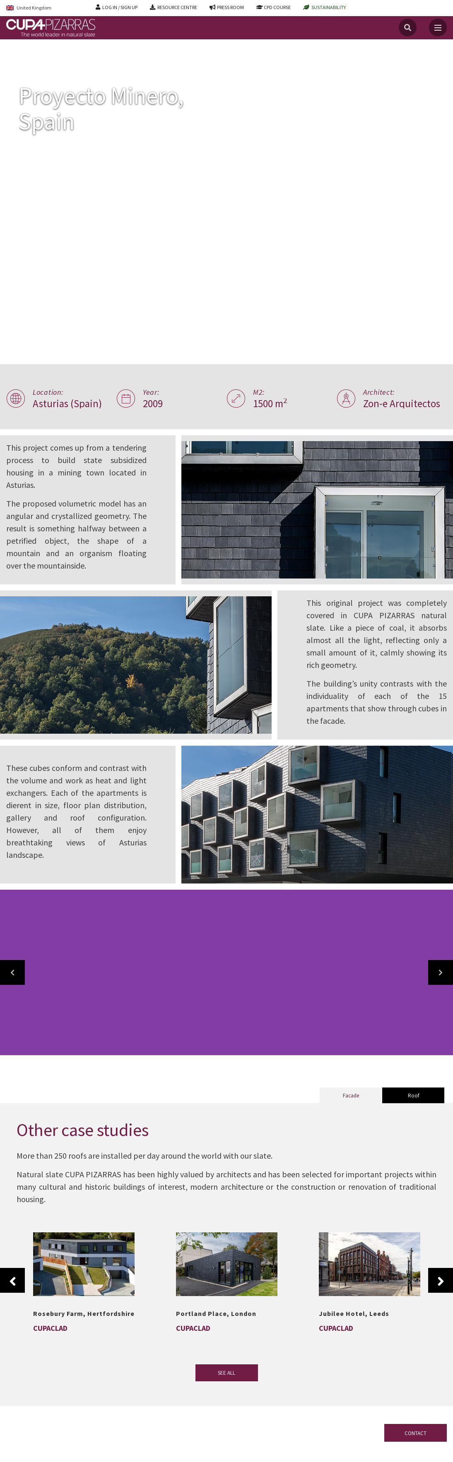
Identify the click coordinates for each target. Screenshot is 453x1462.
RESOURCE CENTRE (177, 7)
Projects (39, 57)
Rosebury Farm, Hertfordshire (84, 1313)
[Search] (408, 27)
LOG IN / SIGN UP (119, 7)
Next (440, 1280)
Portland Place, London (216, 1313)
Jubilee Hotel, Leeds (354, 1313)
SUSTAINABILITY (328, 7)
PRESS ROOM (230, 7)
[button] (12, 972)
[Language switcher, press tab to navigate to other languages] (44, 8)
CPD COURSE (277, 7)
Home (13, 57)
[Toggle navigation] (438, 27)
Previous (12, 1280)
